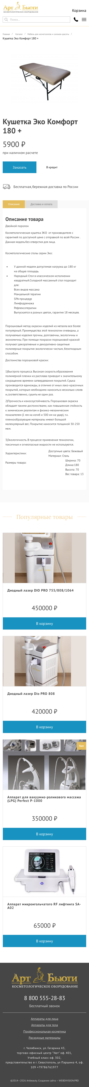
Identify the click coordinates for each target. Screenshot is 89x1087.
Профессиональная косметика (44, 1031)
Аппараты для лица (44, 1019)
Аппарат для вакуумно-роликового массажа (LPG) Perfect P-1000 (44, 799)
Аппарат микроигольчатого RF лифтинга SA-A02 (44, 906)
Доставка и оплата (41, 204)
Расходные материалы (44, 1038)
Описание (14, 204)
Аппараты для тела (44, 1025)
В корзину (44, 623)
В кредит (51, 167)
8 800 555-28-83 (44, 998)
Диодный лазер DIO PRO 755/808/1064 (40, 590)
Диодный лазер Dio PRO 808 (31, 693)
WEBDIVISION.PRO (69, 1080)
